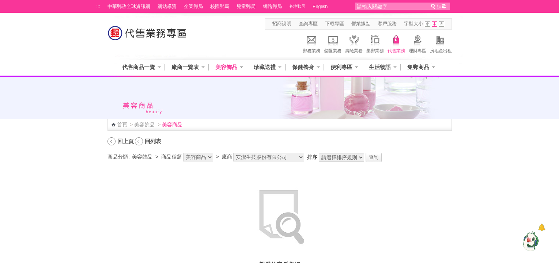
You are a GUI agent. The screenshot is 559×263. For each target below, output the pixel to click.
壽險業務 (354, 43)
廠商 (227, 157)
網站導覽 (167, 6)
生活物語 (380, 67)
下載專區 (334, 23)
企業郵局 (193, 6)
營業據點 (360, 23)
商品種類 (171, 157)
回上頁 (125, 141)
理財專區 (417, 43)
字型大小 (413, 23)
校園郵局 (219, 6)
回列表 (153, 141)
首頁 (122, 124)
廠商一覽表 (185, 67)
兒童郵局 (246, 6)
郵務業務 (311, 43)
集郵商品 (418, 67)
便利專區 (341, 67)
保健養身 (303, 67)
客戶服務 (387, 23)
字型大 (441, 24)
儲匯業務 (332, 43)
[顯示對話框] (541, 227)
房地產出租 (441, 43)
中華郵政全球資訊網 (128, 6)
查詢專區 (308, 23)
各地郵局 (297, 6)
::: (99, 6)
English (320, 6)
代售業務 (396, 43)
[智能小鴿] (529, 241)
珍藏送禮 (265, 67)
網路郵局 (272, 6)
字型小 (427, 24)
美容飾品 (226, 67)
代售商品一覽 (138, 67)
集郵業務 (375, 43)
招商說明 (281, 23)
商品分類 (117, 157)
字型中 (434, 24)
